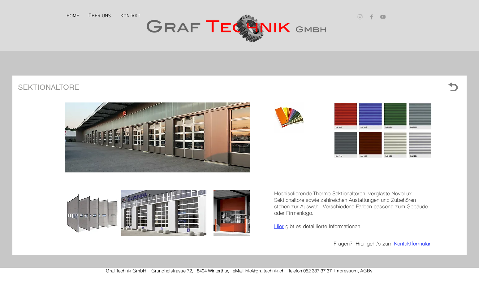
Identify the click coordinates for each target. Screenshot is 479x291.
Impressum (346, 271)
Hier (279, 226)
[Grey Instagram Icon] (360, 17)
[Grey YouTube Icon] (383, 17)
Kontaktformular (412, 243)
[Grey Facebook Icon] (371, 17)
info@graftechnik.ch (264, 271)
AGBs (366, 271)
